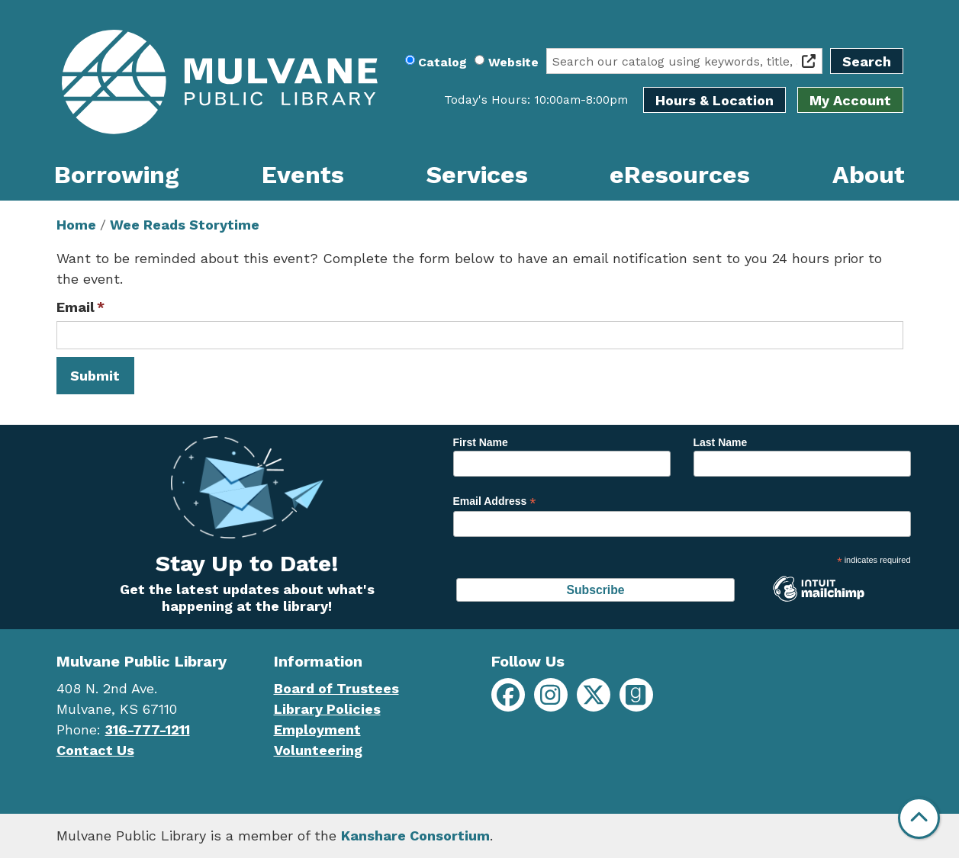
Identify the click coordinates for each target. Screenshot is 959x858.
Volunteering (318, 750)
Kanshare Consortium (415, 835)
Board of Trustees (336, 688)
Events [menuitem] (303, 174)
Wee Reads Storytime (184, 225)
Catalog (442, 62)
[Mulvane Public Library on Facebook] (508, 695)
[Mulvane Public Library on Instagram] (551, 695)
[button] (536, 100)
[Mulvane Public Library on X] (593, 695)
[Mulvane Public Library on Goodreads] (636, 695)
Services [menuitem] (477, 174)
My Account (850, 100)
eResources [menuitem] (680, 174)
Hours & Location (714, 100)
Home (76, 225)
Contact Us (95, 750)
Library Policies (327, 709)
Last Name (721, 442)
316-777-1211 (147, 729)
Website (513, 62)
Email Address (494, 501)
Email (75, 307)
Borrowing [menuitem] (116, 174)
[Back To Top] (919, 818)
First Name (480, 442)
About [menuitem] (868, 174)
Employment (317, 729)
